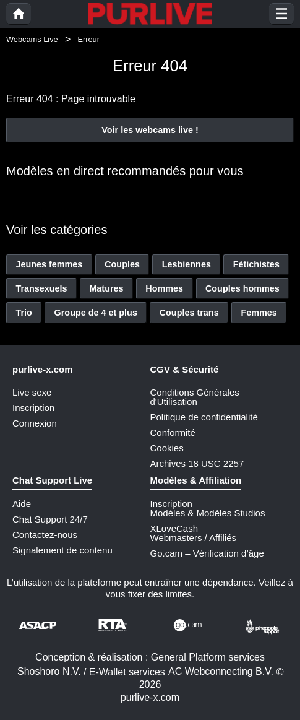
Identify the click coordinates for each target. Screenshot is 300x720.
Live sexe (31, 392)
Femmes (258, 313)
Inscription (33, 407)
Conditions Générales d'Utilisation (194, 397)
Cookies (167, 448)
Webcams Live (32, 39)
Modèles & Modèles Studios (207, 513)
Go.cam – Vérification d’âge (207, 553)
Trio (23, 313)
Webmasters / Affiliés (193, 537)
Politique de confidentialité (204, 417)
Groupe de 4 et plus (95, 313)
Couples (122, 264)
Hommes (164, 288)
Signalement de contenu (62, 550)
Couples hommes (242, 288)
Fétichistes (256, 264)
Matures (106, 288)
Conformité (172, 432)
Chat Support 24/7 (50, 519)
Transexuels (41, 288)
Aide (21, 503)
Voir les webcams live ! (150, 130)
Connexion (34, 423)
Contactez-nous (44, 534)
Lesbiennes (186, 264)
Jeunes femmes (48, 264)
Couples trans (189, 313)
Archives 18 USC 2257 (197, 463)
